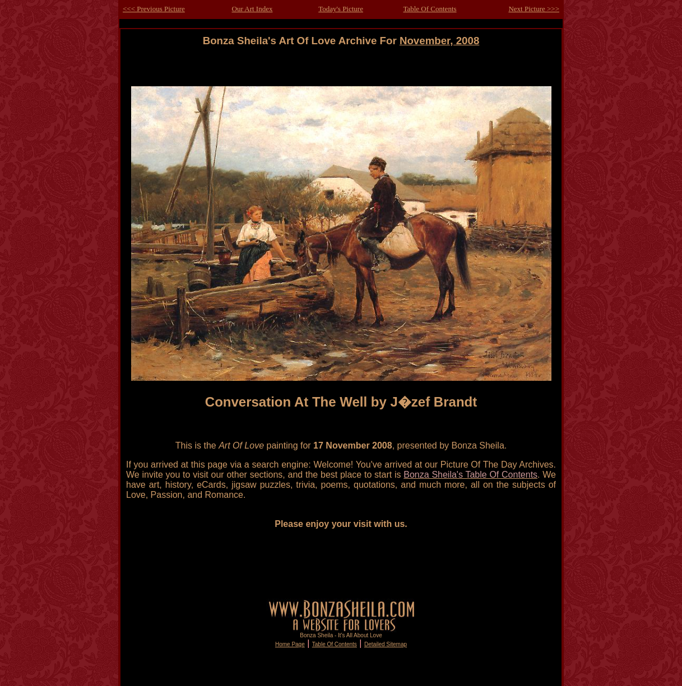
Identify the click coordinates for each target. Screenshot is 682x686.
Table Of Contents (429, 8)
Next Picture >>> (533, 8)
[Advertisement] (341, 72)
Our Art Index (252, 8)
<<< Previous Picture (154, 8)
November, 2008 (439, 40)
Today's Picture (340, 8)
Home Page (290, 644)
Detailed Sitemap (385, 644)
